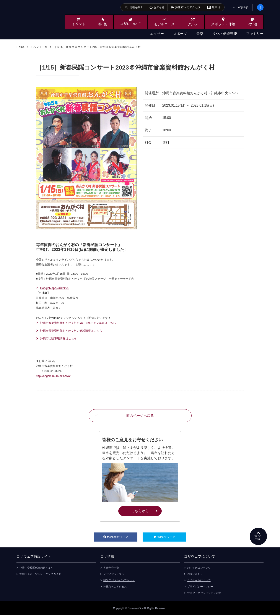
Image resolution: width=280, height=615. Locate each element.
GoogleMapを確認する (54, 288)
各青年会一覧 (111, 567)
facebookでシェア (122, 535)
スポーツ (180, 34)
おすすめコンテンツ (199, 567)
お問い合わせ (195, 573)
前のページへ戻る (140, 415)
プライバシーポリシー (200, 586)
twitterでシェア (172, 535)
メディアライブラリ (115, 573)
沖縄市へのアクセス (115, 586)
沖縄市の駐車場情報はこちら (58, 338)
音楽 (199, 34)
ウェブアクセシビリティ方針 (204, 592)
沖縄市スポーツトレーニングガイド (40, 573)
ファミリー (255, 34)
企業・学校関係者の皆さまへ (36, 567)
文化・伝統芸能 (225, 34)
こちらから (146, 510)
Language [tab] (242, 7)
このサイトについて (199, 580)
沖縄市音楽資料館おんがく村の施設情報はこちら (71, 330)
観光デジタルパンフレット (119, 580)
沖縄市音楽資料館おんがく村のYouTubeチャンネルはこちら (78, 322)
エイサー (157, 34)
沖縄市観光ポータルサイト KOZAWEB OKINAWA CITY (34, 19)
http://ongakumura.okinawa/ (53, 376)
